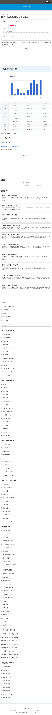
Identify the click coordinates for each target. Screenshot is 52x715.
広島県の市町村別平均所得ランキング (11, 146)
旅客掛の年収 (4, 537)
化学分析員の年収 (6, 348)
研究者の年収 (4, 341)
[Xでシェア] (13, 185)
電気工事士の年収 (6, 577)
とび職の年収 (4, 604)
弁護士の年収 (4, 351)
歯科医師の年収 (5, 388)
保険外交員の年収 (6, 501)
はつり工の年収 (5, 611)
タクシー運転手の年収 (7, 548)
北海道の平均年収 (6, 667)
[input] (26, 325)
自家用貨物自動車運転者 (7, 544)
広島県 (3, 179)
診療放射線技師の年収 (7, 408)
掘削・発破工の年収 (6, 598)
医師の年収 (4, 384)
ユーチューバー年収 (6, 522)
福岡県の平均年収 (6, 691)
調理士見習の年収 (6, 511)
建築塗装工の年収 (6, 625)
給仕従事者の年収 (6, 515)
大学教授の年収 (5, 451)
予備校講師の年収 (6, 465)
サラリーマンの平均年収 (7, 306)
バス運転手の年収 (6, 551)
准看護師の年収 (5, 401)
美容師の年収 (4, 505)
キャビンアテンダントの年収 (8, 565)
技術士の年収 (4, 345)
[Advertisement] (26, 58)
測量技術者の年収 (6, 338)
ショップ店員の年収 (6, 488)
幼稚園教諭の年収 (6, 444)
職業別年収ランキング (7, 313)
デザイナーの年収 (6, 375)
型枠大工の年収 (5, 601)
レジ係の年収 (4, 491)
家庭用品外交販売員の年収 (8, 498)
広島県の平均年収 (5, 142)
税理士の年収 (4, 355)
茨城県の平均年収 (6, 674)
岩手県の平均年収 (6, 670)
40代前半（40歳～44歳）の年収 (9, 648)
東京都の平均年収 (6, 677)
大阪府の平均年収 (6, 684)
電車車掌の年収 (5, 534)
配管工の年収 (4, 618)
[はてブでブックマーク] (39, 185)
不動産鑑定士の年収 (6, 362)
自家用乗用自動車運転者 (7, 541)
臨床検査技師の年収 (6, 412)
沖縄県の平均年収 (6, 697)
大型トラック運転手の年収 (8, 555)
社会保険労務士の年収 (7, 358)
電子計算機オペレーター (7, 475)
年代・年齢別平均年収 (7, 317)
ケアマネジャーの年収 (7, 429)
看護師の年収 (4, 398)
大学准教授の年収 (6, 455)
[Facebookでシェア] (26, 185)
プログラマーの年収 (6, 372)
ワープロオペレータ (6, 468)
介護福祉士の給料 (6, 435)
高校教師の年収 (5, 448)
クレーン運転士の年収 (7, 587)
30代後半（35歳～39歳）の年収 (9, 644)
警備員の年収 (4, 518)
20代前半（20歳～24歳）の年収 (9, 634)
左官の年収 (4, 615)
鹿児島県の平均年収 (6, 694)
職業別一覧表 (4, 320)
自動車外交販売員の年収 (7, 494)
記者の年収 (4, 365)
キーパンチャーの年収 (7, 472)
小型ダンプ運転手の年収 (7, 558)
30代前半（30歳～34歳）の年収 (9, 641)
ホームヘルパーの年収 (7, 432)
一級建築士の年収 (6, 334)
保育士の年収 (4, 425)
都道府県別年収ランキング (8, 310)
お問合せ (39, 710)
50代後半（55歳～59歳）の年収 (9, 658)
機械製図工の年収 (6, 581)
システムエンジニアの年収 (8, 368)
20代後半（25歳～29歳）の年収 (9, 637)
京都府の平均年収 (6, 680)
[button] (49, 325)
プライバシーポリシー (13, 710)
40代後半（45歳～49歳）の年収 (9, 651)
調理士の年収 (4, 508)
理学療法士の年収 (6, 415)
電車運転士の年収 (6, 531)
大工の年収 (4, 622)
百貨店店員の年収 (6, 484)
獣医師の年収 (4, 391)
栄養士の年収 (4, 422)
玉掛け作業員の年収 (6, 594)
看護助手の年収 (5, 405)
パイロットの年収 (6, 561)
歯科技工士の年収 (6, 418)
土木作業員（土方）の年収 (8, 574)
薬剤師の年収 (4, 394)
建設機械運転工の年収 (7, 591)
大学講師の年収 (5, 458)
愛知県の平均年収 (6, 687)
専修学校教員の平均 (6, 462)
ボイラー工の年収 (6, 584)
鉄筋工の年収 (4, 608)
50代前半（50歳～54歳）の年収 (9, 654)
